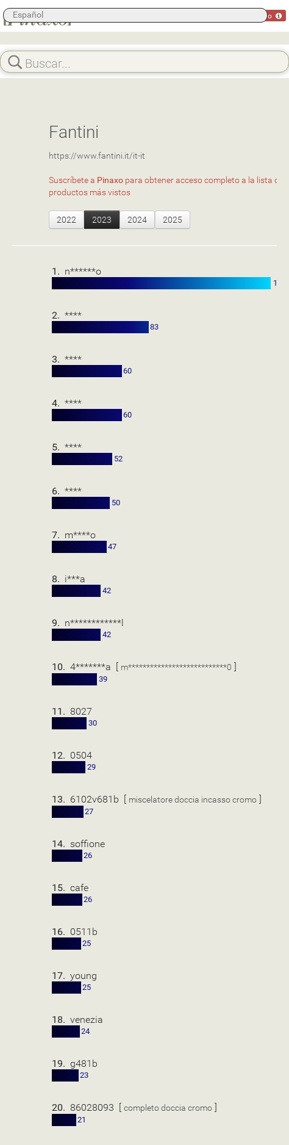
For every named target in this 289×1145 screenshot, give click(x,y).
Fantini (74, 131)
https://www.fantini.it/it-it (97, 155)
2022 (66, 219)
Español (28, 14)
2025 (172, 219)
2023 (102, 219)
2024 (137, 219)
